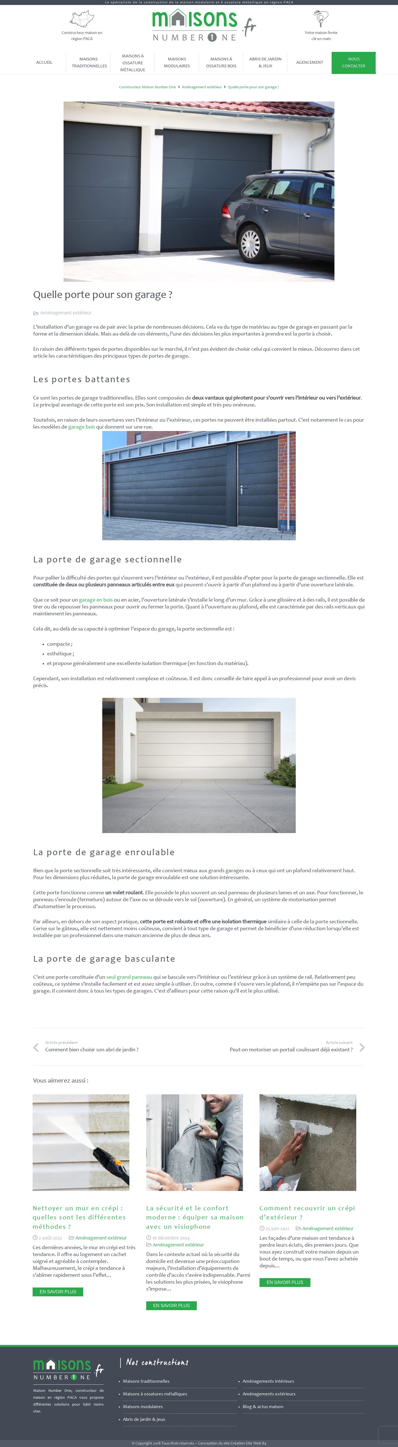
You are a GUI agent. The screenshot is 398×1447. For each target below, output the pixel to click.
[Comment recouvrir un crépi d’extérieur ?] (308, 1190)
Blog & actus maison (263, 1407)
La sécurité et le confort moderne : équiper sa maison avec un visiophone (195, 1218)
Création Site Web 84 (248, 1443)
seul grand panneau (129, 977)
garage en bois (96, 600)
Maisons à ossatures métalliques (155, 1394)
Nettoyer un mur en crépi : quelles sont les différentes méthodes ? (79, 1218)
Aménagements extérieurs (269, 1394)
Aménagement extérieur (65, 313)
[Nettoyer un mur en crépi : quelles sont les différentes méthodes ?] (81, 1190)
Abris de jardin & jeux (144, 1419)
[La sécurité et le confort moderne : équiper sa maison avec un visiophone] (194, 1190)
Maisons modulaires (143, 1407)
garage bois (81, 427)
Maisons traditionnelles (146, 1381)
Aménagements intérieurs (268, 1381)
